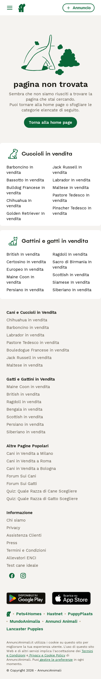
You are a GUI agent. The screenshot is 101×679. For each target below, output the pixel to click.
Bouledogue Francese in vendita (37, 350)
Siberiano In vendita (72, 289)
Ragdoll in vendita (23, 401)
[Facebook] (11, 575)
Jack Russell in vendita (28, 357)
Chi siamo (16, 520)
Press (11, 542)
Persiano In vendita (25, 289)
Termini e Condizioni (26, 550)
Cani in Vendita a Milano (29, 453)
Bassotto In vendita (25, 180)
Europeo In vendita (24, 269)
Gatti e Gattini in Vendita (30, 379)
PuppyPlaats (80, 613)
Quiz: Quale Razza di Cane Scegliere (41, 491)
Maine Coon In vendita (20, 280)
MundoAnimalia (25, 621)
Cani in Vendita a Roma (28, 461)
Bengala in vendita (24, 409)
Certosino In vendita (26, 261)
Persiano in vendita (25, 424)
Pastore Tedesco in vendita (32, 342)
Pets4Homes (28, 613)
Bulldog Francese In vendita (25, 190)
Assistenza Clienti (23, 535)
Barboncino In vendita (19, 170)
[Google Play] (26, 598)
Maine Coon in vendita (28, 386)
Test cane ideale (22, 565)
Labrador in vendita (25, 335)
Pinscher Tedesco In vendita (72, 211)
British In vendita (23, 254)
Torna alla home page (50, 122)
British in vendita (23, 394)
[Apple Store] (71, 598)
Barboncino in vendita (27, 327)
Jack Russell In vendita (67, 170)
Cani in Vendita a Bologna (31, 468)
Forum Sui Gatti (21, 483)
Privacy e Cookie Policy (46, 655)
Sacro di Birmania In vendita (72, 264)
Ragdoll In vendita (70, 254)
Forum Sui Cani (21, 476)
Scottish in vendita (24, 416)
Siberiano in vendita (25, 432)
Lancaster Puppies (24, 629)
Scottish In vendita (71, 274)
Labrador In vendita (71, 180)
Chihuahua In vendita (19, 203)
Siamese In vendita (71, 282)
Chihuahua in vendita (26, 320)
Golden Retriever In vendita (25, 216)
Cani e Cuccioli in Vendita (31, 312)
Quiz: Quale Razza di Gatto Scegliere (42, 498)
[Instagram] (23, 575)
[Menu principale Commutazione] (9, 7)
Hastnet (54, 613)
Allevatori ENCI (21, 557)
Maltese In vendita (71, 187)
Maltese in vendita (24, 365)
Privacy (13, 527)
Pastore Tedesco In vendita (71, 198)
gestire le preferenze (56, 660)
